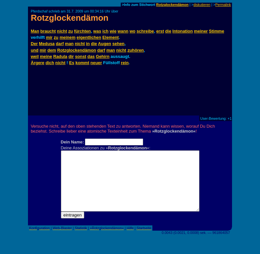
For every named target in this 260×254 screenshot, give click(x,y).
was (97, 31)
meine (46, 56)
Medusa (47, 43)
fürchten (82, 31)
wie (113, 31)
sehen (118, 43)
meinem (67, 37)
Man (35, 31)
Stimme (216, 31)
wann (122, 31)
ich (105, 31)
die (168, 31)
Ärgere (37, 62)
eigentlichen (89, 37)
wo (133, 31)
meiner (201, 31)
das (91, 56)
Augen (104, 43)
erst (160, 31)
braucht (48, 31)
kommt (82, 62)
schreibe (145, 31)
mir (49, 37)
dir (71, 56)
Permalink (223, 5)
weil (35, 56)
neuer (96, 62)
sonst (80, 56)
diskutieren (202, 5)
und (34, 50)
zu (70, 31)
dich (49, 62)
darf (60, 43)
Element (110, 37)
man (69, 43)
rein (124, 62)
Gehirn (102, 56)
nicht (62, 31)
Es (71, 62)
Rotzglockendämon (172, 5)
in (88, 43)
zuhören (135, 50)
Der (34, 43)
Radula (60, 56)
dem (51, 50)
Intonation (182, 31)
